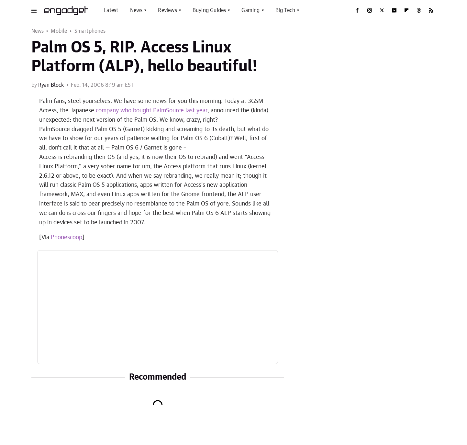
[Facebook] (357, 10)
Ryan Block (51, 85)
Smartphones (90, 31)
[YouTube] (394, 10)
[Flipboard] (406, 10)
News (136, 10)
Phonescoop (66, 237)
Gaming (250, 10)
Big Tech (285, 10)
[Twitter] (382, 10)
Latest (111, 10)
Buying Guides (209, 10)
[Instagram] (369, 10)
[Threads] (419, 10)
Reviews (167, 10)
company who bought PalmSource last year (151, 111)
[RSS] (431, 10)
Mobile (59, 31)
